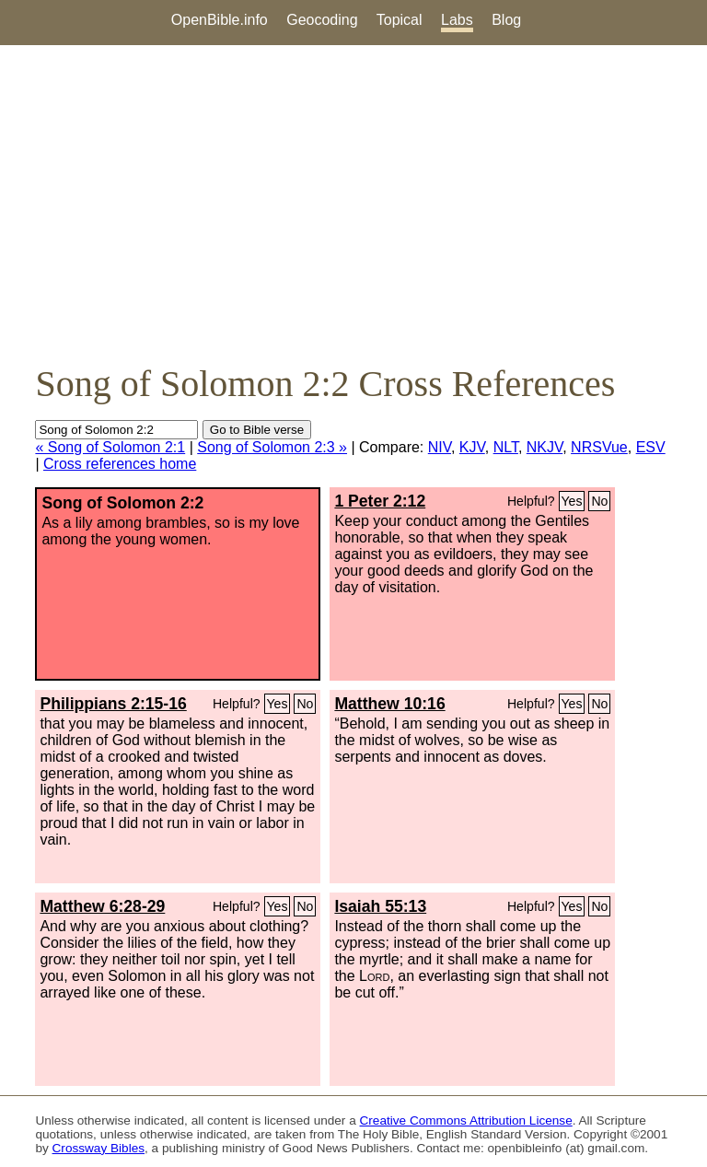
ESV (651, 447)
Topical (400, 20)
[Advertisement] (353, 204)
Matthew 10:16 (389, 703)
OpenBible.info (219, 20)
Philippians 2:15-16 (113, 703)
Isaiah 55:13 (380, 906)
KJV (472, 447)
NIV (439, 447)
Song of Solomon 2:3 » (272, 447)
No (599, 501)
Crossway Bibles (98, 1148)
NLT (505, 447)
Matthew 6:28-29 (102, 906)
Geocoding (321, 20)
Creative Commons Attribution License (466, 1120)
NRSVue (599, 447)
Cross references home (119, 464)
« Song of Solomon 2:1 (110, 447)
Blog (506, 20)
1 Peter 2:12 (379, 501)
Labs (457, 20)
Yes (572, 501)
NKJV (544, 447)
